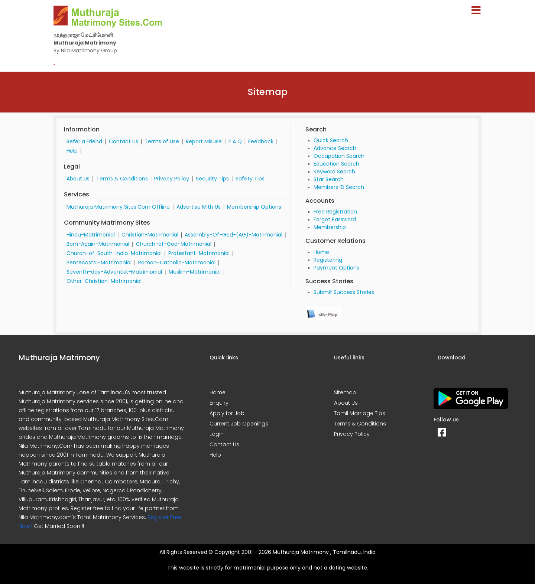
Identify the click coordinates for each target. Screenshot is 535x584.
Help (72, 150)
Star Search (329, 179)
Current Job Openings (239, 423)
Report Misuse (204, 141)
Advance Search (335, 148)
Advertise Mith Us (198, 207)
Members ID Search (339, 187)
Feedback (260, 141)
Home (321, 252)
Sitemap (345, 392)
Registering (328, 260)
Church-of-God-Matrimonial (173, 244)
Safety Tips (250, 178)
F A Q (235, 141)
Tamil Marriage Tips (359, 413)
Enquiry (219, 403)
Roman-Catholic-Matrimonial (176, 262)
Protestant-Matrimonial (199, 253)
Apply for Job (227, 413)
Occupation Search (339, 156)
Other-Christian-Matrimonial (104, 281)
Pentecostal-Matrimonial (99, 262)
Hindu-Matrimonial (91, 234)
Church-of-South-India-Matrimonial (114, 253)
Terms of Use (162, 141)
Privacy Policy (171, 178)
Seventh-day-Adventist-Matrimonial (114, 271)
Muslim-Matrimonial (195, 271)
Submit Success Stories (344, 292)
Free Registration (335, 211)
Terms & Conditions (122, 178)
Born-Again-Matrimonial (98, 244)
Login (217, 434)
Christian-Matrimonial (149, 234)
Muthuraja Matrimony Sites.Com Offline (118, 207)
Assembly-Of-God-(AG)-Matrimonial (233, 234)
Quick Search (331, 140)
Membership (330, 227)
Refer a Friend (84, 141)
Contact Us (123, 141)
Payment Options (336, 267)
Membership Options (254, 207)
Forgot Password (335, 219)
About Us (78, 178)
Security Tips (212, 178)
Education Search (336, 163)
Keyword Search (334, 171)
